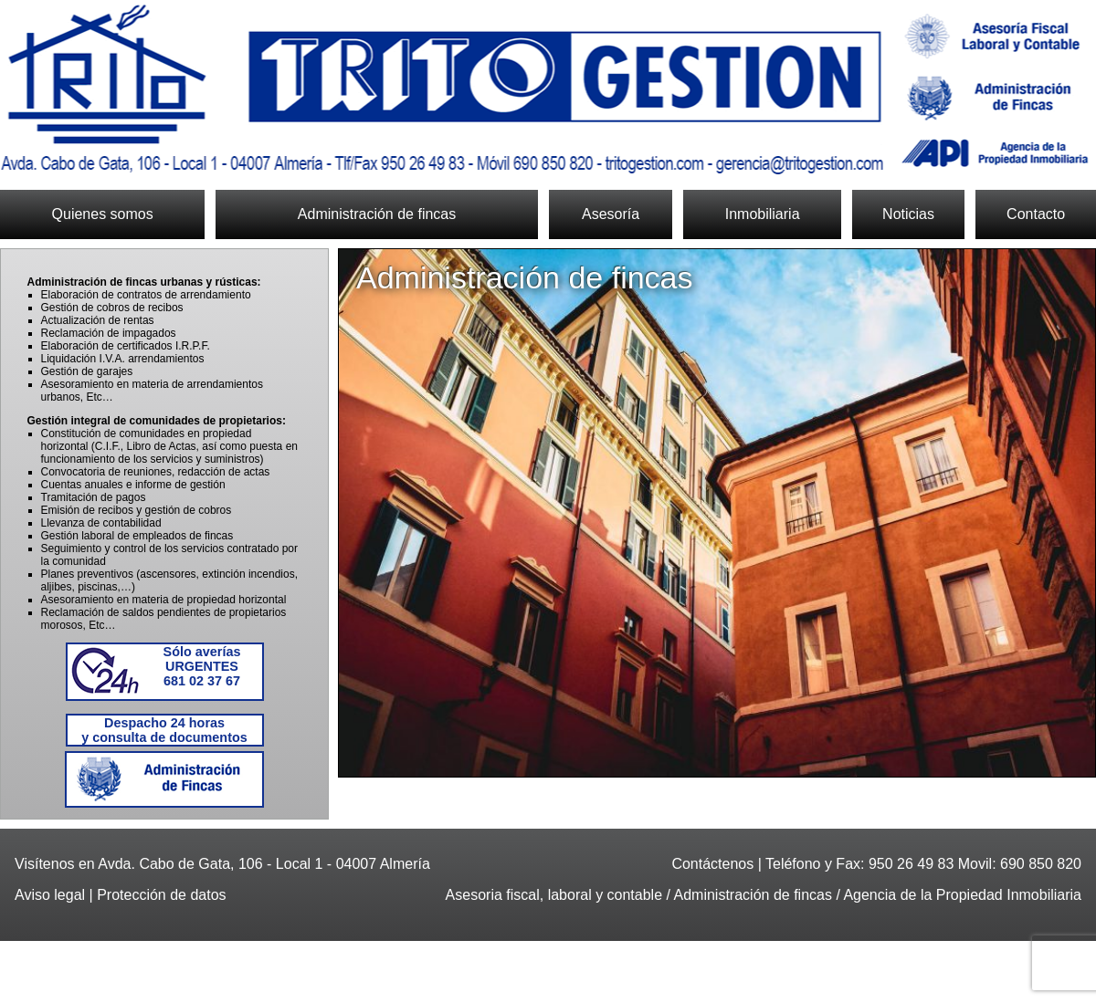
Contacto (1035, 214)
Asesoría (610, 214)
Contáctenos (712, 864)
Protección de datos (161, 895)
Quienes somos (102, 214)
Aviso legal (50, 895)
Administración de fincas (377, 214)
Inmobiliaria (762, 214)
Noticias (908, 214)
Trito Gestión (548, 89)
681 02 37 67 (202, 666)
